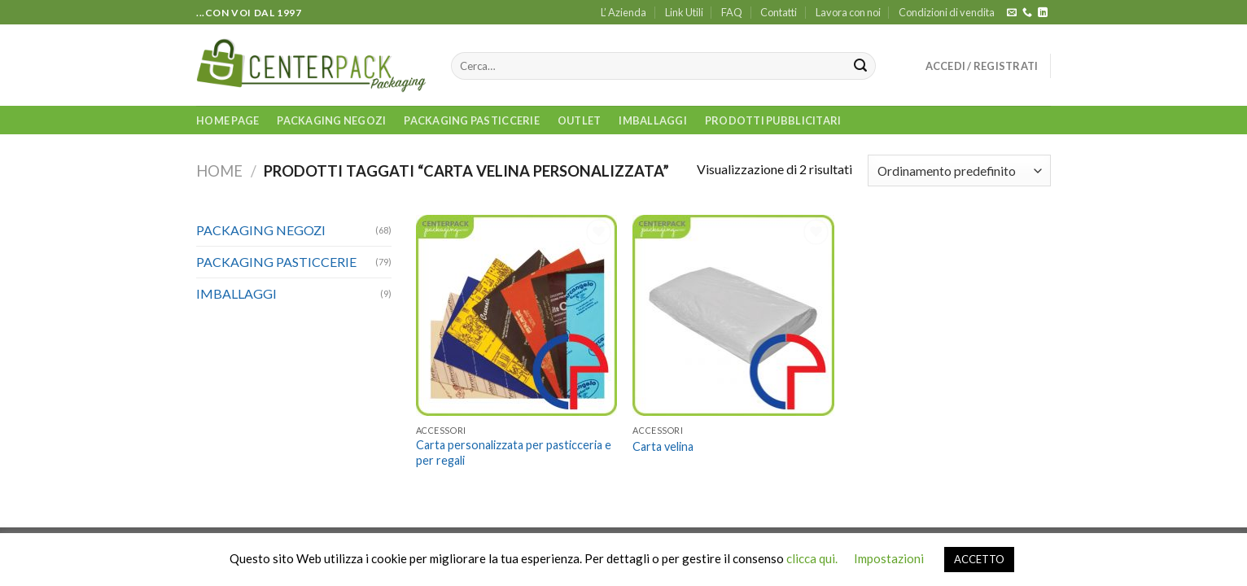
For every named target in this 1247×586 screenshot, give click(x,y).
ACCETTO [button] (979, 559)
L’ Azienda (623, 12)
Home (219, 171)
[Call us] (1027, 13)
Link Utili (684, 12)
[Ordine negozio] (959, 170)
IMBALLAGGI (653, 120)
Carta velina (663, 446)
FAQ (731, 12)
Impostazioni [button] (889, 558)
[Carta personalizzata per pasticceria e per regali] (516, 315)
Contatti (778, 12)
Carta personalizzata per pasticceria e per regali (513, 452)
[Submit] (860, 66)
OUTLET (580, 120)
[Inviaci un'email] (1012, 13)
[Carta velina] (733, 315)
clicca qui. (812, 558)
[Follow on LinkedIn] (1043, 13)
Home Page (227, 120)
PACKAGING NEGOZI (331, 120)
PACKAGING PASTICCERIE (471, 120)
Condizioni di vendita (947, 12)
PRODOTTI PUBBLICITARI (773, 120)
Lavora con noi (848, 12)
